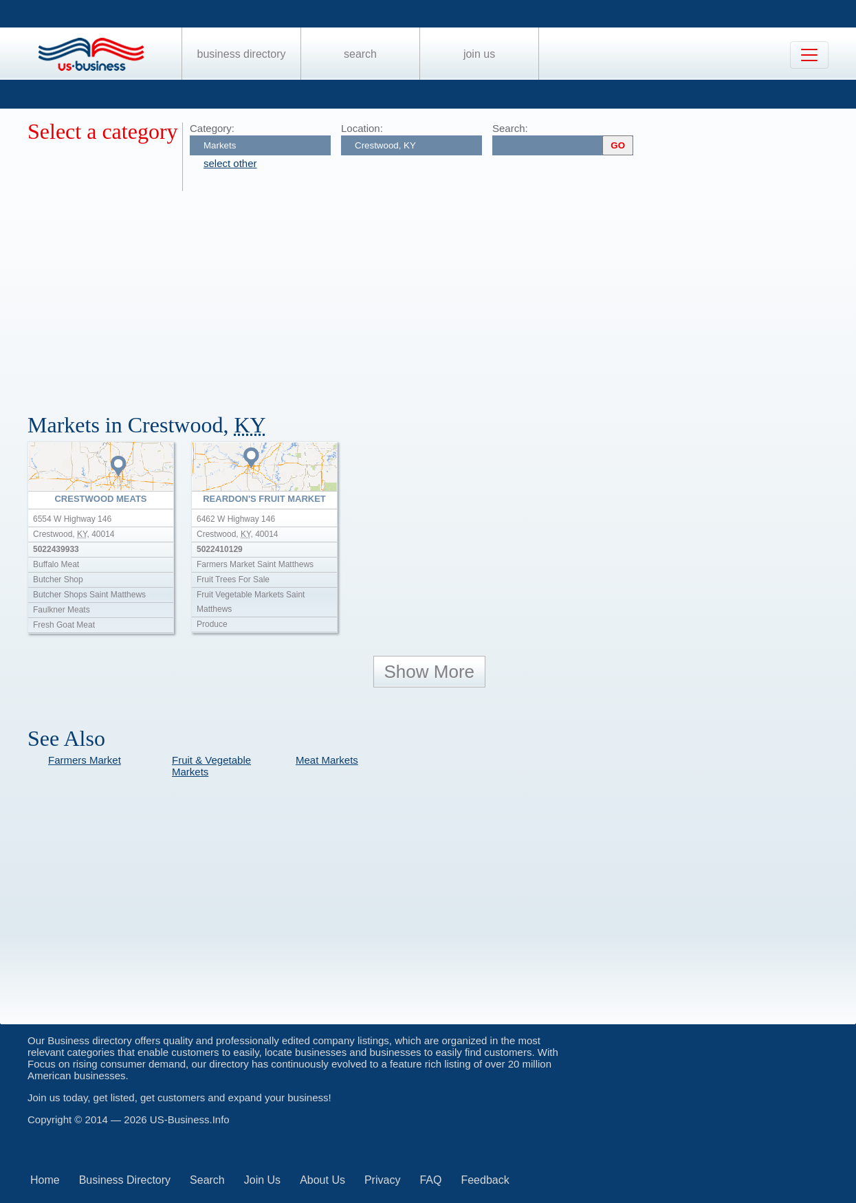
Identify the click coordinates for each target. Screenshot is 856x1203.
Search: (510, 128)
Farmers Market (84, 760)
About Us (322, 1180)
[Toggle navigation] (809, 55)
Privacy (382, 1180)
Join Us (479, 54)
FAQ (430, 1180)
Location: (362, 128)
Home (45, 1180)
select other (230, 163)
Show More (429, 671)
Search (360, 54)
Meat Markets (327, 760)
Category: (212, 128)
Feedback (485, 1180)
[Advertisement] (440, 294)
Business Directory (241, 54)
